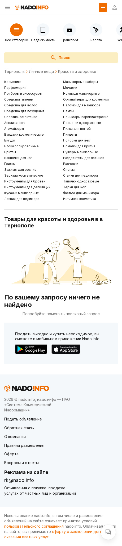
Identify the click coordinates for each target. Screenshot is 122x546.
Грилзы (9, 164)
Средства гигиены (18, 99)
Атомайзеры (14, 129)
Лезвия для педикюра (22, 199)
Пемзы (68, 111)
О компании (15, 436)
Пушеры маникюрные (80, 152)
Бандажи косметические (24, 134)
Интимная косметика (79, 199)
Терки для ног (74, 187)
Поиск (60, 58)
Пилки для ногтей (77, 129)
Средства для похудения (24, 111)
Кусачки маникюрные (21, 193)
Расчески (70, 164)
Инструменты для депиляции (27, 187)
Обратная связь (19, 428)
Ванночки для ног (18, 158)
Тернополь (14, 71)
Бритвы (10, 152)
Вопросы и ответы (21, 462)
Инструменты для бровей (24, 181)
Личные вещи (41, 71)
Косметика (12, 82)
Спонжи (69, 170)
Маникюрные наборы (80, 82)
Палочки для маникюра (82, 105)
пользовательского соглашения (34, 526)
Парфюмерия (15, 88)
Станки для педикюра (80, 175)
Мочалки (70, 88)
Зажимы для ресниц (20, 170)
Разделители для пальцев (83, 158)
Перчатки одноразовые (82, 123)
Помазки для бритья (79, 146)
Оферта (11, 454)
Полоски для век (76, 140)
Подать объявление (23, 419)
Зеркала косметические (23, 175)
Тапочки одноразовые (81, 181)
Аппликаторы (14, 123)
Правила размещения (24, 445)
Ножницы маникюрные (81, 93)
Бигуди (9, 140)
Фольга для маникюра (81, 193)
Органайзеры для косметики (86, 99)
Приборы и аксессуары (23, 93)
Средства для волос (20, 105)
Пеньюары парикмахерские (85, 117)
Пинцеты (70, 134)
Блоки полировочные (21, 146)
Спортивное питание (20, 117)
